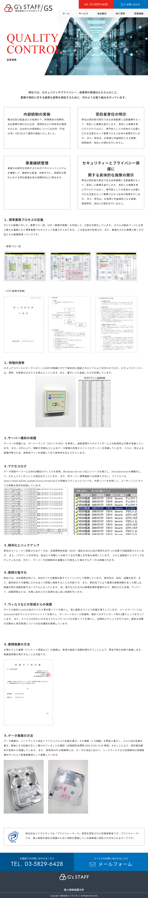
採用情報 (138, 13)
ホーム (66, 13)
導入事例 (120, 13)
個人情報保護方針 (74, 889)
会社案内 (101, 13)
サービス (83, 13)
